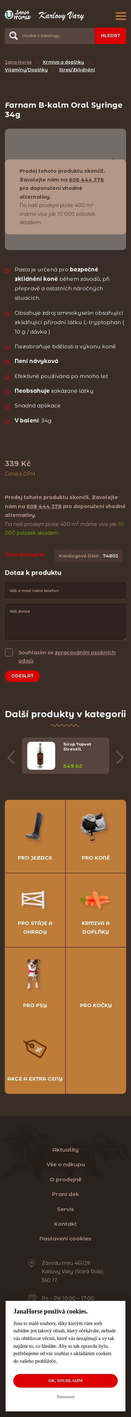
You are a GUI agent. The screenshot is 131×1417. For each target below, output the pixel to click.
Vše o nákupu (65, 1164)
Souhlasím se (67, 656)
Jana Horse (18, 62)
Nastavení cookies (65, 1238)
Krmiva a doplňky (63, 62)
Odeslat (22, 675)
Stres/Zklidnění (77, 69)
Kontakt (65, 1223)
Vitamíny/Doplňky (26, 69)
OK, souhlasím (65, 1380)
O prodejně (66, 1179)
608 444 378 (86, 180)
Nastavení (65, 1396)
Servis (65, 1209)
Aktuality (65, 1149)
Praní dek (65, 1194)
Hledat (110, 35)
